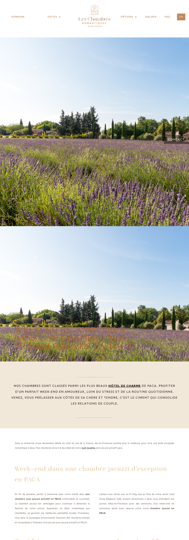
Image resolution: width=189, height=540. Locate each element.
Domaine (18, 17)
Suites (54, 17)
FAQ (167, 17)
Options (129, 17)
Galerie (151, 17)
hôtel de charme (125, 386)
